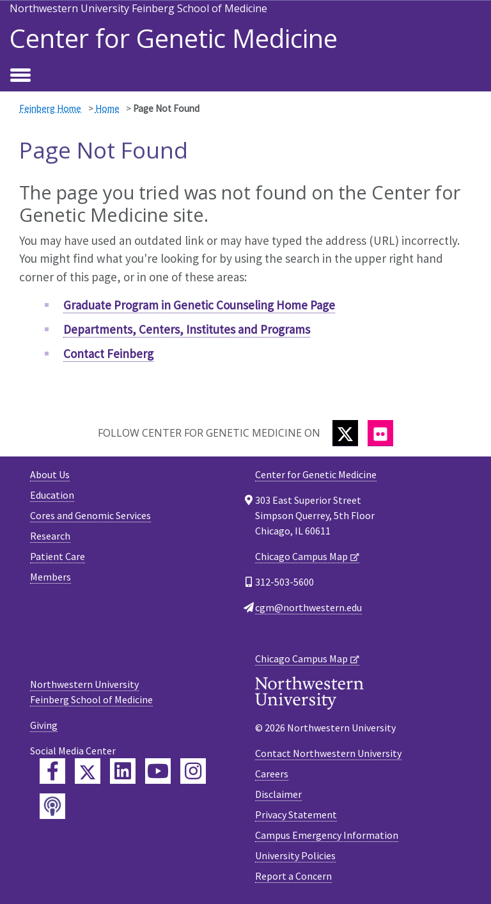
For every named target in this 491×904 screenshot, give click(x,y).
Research (50, 535)
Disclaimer (278, 794)
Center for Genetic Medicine (174, 38)
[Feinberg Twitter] (87, 771)
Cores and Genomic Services (90, 515)
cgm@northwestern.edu (308, 607)
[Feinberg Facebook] (52, 771)
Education (52, 494)
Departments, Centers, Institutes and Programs (186, 329)
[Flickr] (380, 433)
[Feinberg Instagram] (193, 771)
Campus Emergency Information (326, 835)
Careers (271, 773)
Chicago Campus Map (301, 556)
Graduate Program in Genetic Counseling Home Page (199, 305)
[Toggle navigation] (20, 76)
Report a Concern (293, 875)
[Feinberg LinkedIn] (123, 771)
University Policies (295, 855)
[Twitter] (345, 433)
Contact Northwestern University (328, 753)
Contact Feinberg (108, 353)
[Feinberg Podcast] (52, 806)
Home (107, 108)
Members (50, 576)
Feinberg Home (50, 108)
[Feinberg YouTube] (158, 771)
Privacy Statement (296, 814)
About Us (50, 474)
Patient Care (57, 556)
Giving (44, 725)
